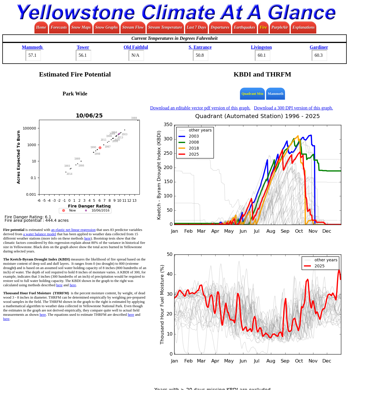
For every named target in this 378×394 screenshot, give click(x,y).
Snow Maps (81, 27)
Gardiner (319, 47)
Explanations (303, 27)
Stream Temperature (165, 27)
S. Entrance (200, 47)
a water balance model (39, 234)
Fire (263, 27)
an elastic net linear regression (73, 230)
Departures (220, 27)
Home (41, 27)
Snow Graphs (106, 27)
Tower (83, 47)
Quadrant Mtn (252, 94)
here (87, 238)
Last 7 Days (196, 27)
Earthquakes (244, 27)
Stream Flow (133, 27)
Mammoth (33, 47)
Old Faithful (136, 47)
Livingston (261, 47)
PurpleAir (280, 27)
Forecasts (59, 27)
